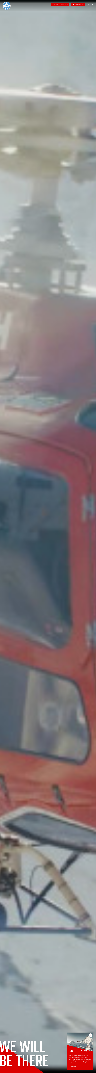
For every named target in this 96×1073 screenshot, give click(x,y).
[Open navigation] (90, 4)
